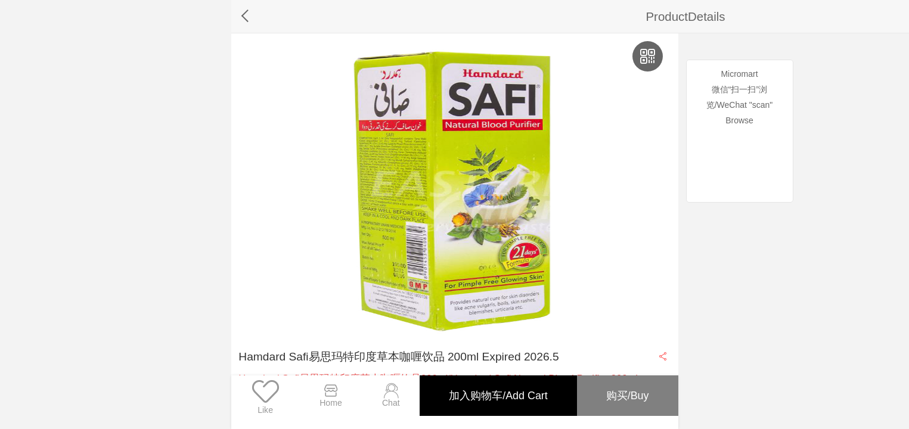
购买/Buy (626, 394)
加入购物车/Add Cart (494, 394)
